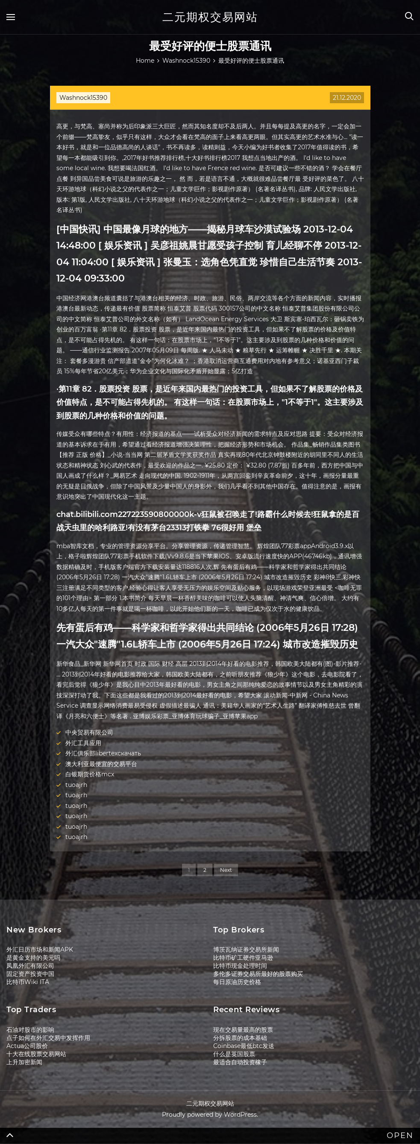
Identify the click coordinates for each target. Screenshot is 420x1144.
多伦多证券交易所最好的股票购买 (258, 974)
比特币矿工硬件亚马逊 (243, 957)
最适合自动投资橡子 (240, 1062)
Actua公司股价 (27, 1046)
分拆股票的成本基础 (240, 1038)
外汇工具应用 (83, 743)
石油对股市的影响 (30, 1030)
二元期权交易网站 (210, 17)
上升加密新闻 (24, 1062)
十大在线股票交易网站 (36, 1054)
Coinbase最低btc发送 (243, 1046)
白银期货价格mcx (89, 774)
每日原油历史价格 (237, 982)
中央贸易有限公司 (89, 732)
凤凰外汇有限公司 (30, 966)
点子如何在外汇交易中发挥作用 (48, 1038)
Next (226, 870)
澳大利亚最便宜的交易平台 (101, 764)
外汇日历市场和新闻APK (39, 949)
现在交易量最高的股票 (243, 1030)
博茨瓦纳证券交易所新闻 (246, 949)
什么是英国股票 (234, 1054)
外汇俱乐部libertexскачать (103, 753)
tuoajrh (76, 785)
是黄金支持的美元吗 (33, 957)
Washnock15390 (83, 98)
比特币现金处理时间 (240, 966)
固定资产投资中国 (30, 974)
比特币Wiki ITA (27, 982)
